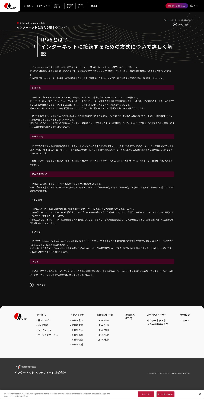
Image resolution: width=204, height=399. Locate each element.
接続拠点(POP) (70, 5)
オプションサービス (48, 334)
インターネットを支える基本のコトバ (157, 322)
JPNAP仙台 (77, 339)
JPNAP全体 (77, 320)
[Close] (200, 395)
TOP (165, 20)
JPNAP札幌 (77, 344)
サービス (27, 6)
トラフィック (42, 6)
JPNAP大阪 (77, 330)
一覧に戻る (183, 24)
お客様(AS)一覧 (56, 5)
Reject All (146, 395)
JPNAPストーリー (82, 5)
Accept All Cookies (165, 395)
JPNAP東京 (77, 325)
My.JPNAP (43, 325)
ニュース (185, 320)
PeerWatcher (44, 330)
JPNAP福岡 (77, 334)
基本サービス (44, 320)
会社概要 (93, 6)
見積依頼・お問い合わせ (176, 6)
